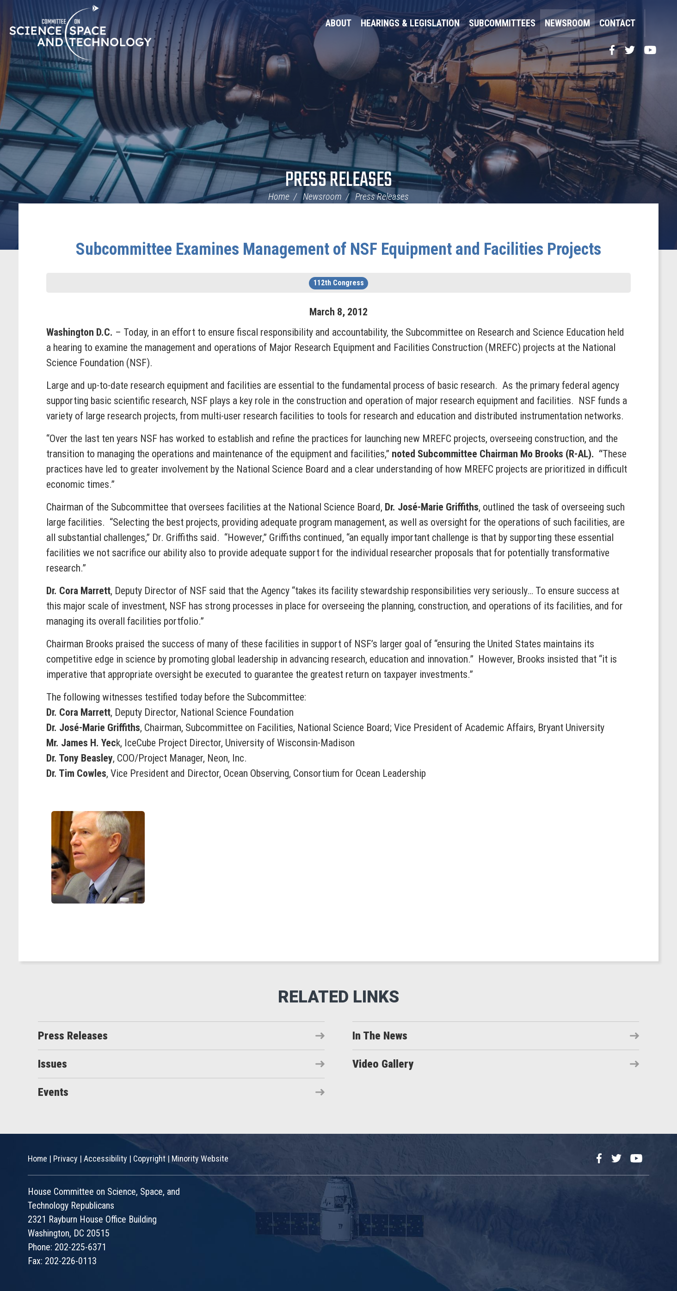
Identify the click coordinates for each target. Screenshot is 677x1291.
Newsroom (567, 23)
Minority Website (200, 1158)
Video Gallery (382, 1063)
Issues (52, 1063)
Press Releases (338, 181)
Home (278, 196)
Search (656, 23)
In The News (379, 1035)
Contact (617, 23)
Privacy (65, 1158)
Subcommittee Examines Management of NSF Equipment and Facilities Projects (338, 249)
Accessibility (105, 1158)
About (338, 23)
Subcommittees (502, 23)
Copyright (149, 1158)
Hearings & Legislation (410, 23)
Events (53, 1092)
